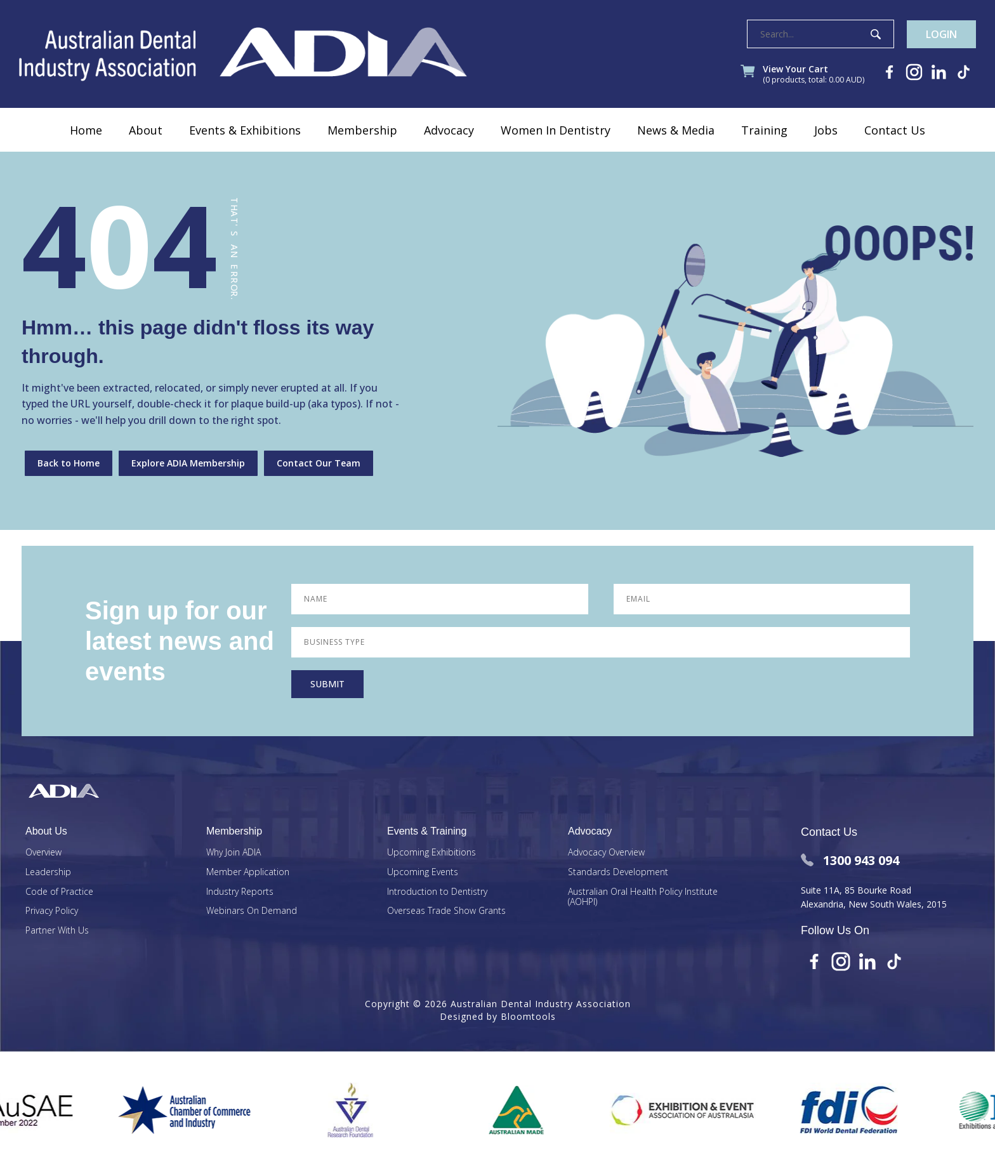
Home (86, 130)
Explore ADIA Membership (188, 463)
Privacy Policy (51, 911)
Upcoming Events (422, 872)
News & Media (676, 130)
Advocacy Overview (606, 852)
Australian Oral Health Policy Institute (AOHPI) (643, 897)
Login (941, 34)
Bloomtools (528, 1016)
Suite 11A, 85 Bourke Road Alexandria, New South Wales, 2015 (874, 897)
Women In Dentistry (555, 130)
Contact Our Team (318, 463)
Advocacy (449, 130)
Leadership (48, 872)
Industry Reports (239, 892)
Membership (362, 130)
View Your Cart (813, 75)
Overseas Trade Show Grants (446, 911)
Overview (43, 852)
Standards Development (618, 872)
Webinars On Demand (251, 911)
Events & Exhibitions (245, 130)
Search (876, 34)
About (145, 130)
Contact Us (894, 130)
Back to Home (68, 463)
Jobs (826, 130)
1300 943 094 (850, 860)
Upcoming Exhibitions (431, 852)
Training (764, 130)
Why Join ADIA (233, 852)
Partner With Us (57, 930)
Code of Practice (59, 892)
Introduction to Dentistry (437, 892)
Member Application (247, 872)
